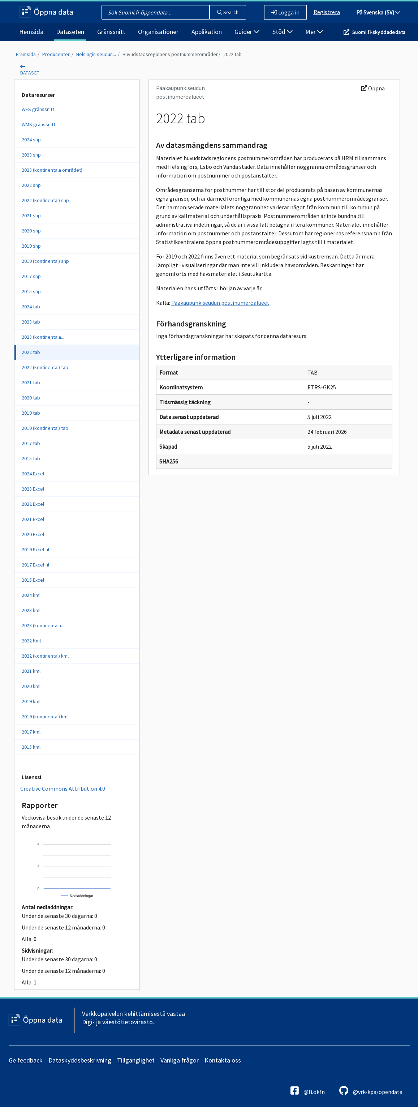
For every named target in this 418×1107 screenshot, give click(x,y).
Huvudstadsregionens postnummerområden (170, 54)
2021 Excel (33, 519)
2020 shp (31, 230)
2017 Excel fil (35, 564)
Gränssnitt (111, 31)
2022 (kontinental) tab (45, 367)
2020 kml (31, 686)
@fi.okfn (307, 1090)
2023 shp (31, 154)
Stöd (282, 31)
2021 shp (31, 215)
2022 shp (31, 185)
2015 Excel (33, 580)
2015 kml (31, 747)
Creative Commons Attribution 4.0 (62, 788)
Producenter (56, 54)
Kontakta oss (222, 1060)
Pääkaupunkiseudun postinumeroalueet (220, 302)
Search (227, 12)
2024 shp (31, 139)
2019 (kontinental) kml (45, 716)
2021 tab (31, 382)
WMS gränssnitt (38, 124)
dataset (30, 72)
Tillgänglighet (136, 1060)
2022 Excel (33, 504)
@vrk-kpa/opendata (370, 1090)
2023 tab (31, 322)
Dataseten (70, 31)
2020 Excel (33, 534)
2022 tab (232, 54)
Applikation (206, 31)
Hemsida (31, 31)
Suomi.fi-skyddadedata (378, 32)
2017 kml (31, 731)
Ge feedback (26, 1060)
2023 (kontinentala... (43, 337)
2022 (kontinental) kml (45, 656)
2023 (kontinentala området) (52, 170)
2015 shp (31, 291)
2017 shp (31, 276)
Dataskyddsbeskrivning (79, 1060)
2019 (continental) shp (45, 261)
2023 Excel (33, 489)
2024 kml (31, 595)
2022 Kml (31, 640)
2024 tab (31, 306)
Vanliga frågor (179, 1060)
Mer (314, 31)
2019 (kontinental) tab (45, 428)
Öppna (373, 88)
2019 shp (31, 246)
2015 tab (31, 458)
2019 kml (31, 701)
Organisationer (158, 31)
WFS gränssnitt (38, 109)
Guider (246, 31)
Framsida (26, 54)
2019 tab (31, 413)
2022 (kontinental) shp (45, 200)
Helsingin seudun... (96, 54)
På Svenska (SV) (378, 12)
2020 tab (31, 397)
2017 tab (31, 443)
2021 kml (31, 671)
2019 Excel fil (35, 549)
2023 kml (31, 610)
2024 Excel (33, 473)
